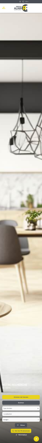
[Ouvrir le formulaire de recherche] (21, 428)
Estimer (21, 405)
